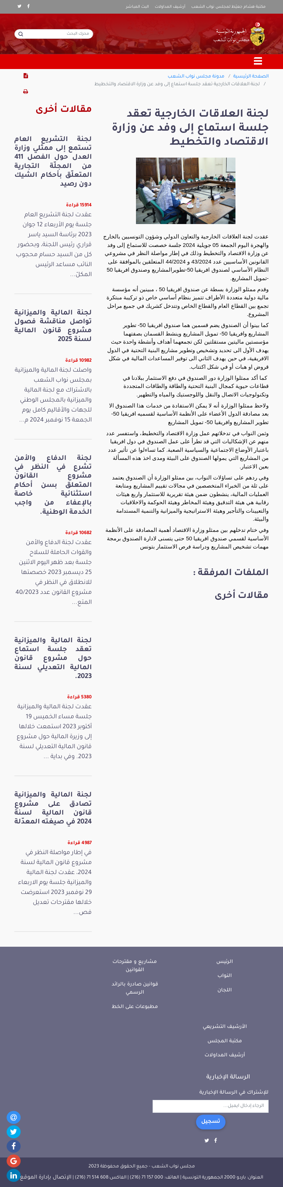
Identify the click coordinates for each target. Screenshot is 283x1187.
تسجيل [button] (210, 1122)
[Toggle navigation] (258, 61)
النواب (224, 976)
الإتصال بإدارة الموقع (45, 1178)
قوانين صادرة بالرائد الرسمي (135, 989)
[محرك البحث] (53, 34)
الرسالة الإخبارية (228, 1077)
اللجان (224, 990)
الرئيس (224, 962)
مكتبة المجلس (224, 1041)
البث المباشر (137, 7)
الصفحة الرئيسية (251, 76)
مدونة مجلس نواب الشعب (196, 76)
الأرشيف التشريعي (225, 1027)
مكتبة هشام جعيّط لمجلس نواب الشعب (228, 7)
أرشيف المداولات (170, 7)
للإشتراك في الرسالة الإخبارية (234, 1092)
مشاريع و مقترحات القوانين (134, 966)
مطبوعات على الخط (135, 1007)
